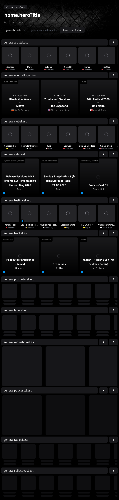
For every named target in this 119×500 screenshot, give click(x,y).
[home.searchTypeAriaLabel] (16, 30)
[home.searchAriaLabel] (44, 30)
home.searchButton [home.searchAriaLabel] (72, 30)
